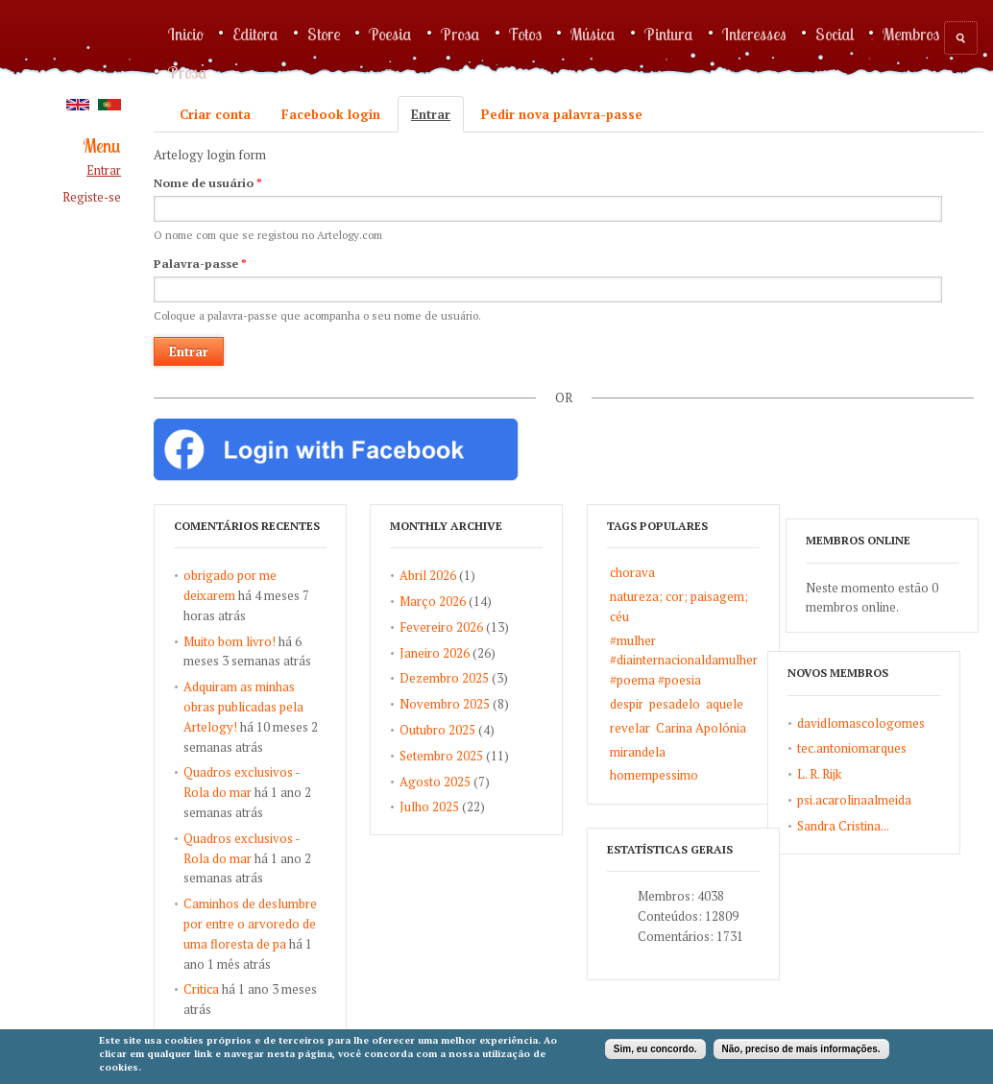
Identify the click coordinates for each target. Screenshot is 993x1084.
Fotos (525, 33)
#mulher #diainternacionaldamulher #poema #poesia (713, 660)
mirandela (666, 751)
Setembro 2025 (456, 755)
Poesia (390, 33)
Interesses (754, 33)
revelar (659, 727)
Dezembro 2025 (459, 678)
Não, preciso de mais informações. (801, 1049)
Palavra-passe (200, 263)
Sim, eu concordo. (655, 1049)
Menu (102, 146)
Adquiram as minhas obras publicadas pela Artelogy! (243, 706)
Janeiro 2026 (450, 653)
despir (655, 703)
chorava (661, 572)
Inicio (186, 33)
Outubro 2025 (453, 729)
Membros (911, 33)
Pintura (668, 33)
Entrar (103, 170)
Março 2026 (448, 601)
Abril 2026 (443, 575)
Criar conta (215, 114)
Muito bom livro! (229, 641)
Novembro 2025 (460, 703)
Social (834, 33)
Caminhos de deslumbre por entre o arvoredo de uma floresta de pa (250, 923)
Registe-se (91, 197)
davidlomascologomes (784, 769)
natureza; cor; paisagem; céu (708, 606)
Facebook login (330, 114)
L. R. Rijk (742, 821)
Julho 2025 (444, 806)
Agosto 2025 (450, 781)
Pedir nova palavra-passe (561, 114)
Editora (255, 33)
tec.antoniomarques (775, 795)
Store (323, 33)
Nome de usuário (208, 183)
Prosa (460, 33)
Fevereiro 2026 (456, 627)
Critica (201, 989)
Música (593, 33)
